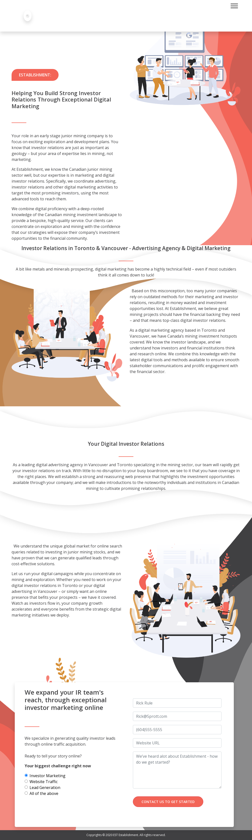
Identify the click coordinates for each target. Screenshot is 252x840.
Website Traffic (44, 781)
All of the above (44, 793)
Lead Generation (45, 787)
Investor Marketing (47, 775)
